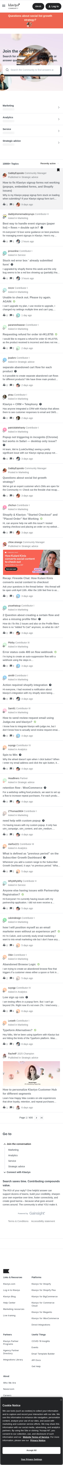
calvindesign (14, 918)
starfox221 (13, 844)
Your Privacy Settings (31, 1459)
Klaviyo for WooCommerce (45, 1318)
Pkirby (11, 642)
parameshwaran (16, 325)
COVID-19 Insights (41, 1341)
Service (12, 1161)
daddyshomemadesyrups (21, 214)
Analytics (13, 1155)
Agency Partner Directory (11, 1352)
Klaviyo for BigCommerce (45, 1296)
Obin (10, 955)
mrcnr (11, 288)
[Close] (61, 1400)
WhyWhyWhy (15, 881)
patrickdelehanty (16, 427)
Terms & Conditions (18, 1221)
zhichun (12, 505)
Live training (9, 1315)
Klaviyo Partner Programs (10, 1342)
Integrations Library (13, 1359)
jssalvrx (12, 357)
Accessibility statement (43, 1221)
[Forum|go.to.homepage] (14, 6)
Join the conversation (17, 1144)
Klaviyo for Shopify (41, 1284)
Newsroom (8, 1389)
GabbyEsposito (16, 173)
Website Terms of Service (36, 1437)
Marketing (13, 1149)
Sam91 (11, 708)
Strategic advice (16, 1166)
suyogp (12, 745)
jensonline (13, 251)
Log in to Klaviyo (11, 1290)
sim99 (11, 675)
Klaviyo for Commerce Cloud (43, 1304)
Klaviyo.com (9, 1284)
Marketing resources (13, 1309)
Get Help (36, 1366)
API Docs (36, 1360)
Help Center (9, 1302)
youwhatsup (14, 605)
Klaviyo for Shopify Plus (44, 1290)
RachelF (12, 1053)
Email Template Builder (43, 1354)
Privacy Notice (37, 1440)
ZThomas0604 (15, 811)
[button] (4, 7)
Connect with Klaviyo (17, 1172)
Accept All (31, 1450)
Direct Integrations (41, 1324)
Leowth (12, 1020)
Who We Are (9, 1383)
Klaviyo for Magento (42, 1312)
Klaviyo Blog (9, 1296)
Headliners (13, 778)
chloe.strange (15, 542)
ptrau (10, 394)
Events (35, 1347)
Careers (7, 1395)
